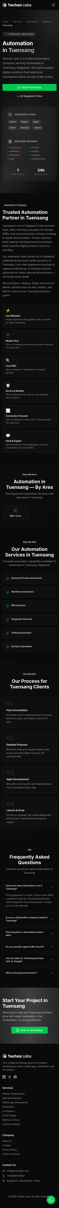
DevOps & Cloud (10, 1119)
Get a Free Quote (29, 87)
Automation (32, 21)
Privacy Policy (9, 1149)
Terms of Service (11, 1154)
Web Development (11, 1098)
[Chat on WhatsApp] (51, 1200)
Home (5, 21)
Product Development (13, 1093)
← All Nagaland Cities (29, 96)
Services (17, 21)
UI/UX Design (9, 1115)
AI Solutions (8, 1111)
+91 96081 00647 (16, 1175)
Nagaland (47, 21)
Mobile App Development (15, 1102)
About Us (7, 1141)
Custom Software (11, 1124)
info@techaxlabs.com (18, 1170)
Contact (6, 1145)
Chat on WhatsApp (29, 1030)
